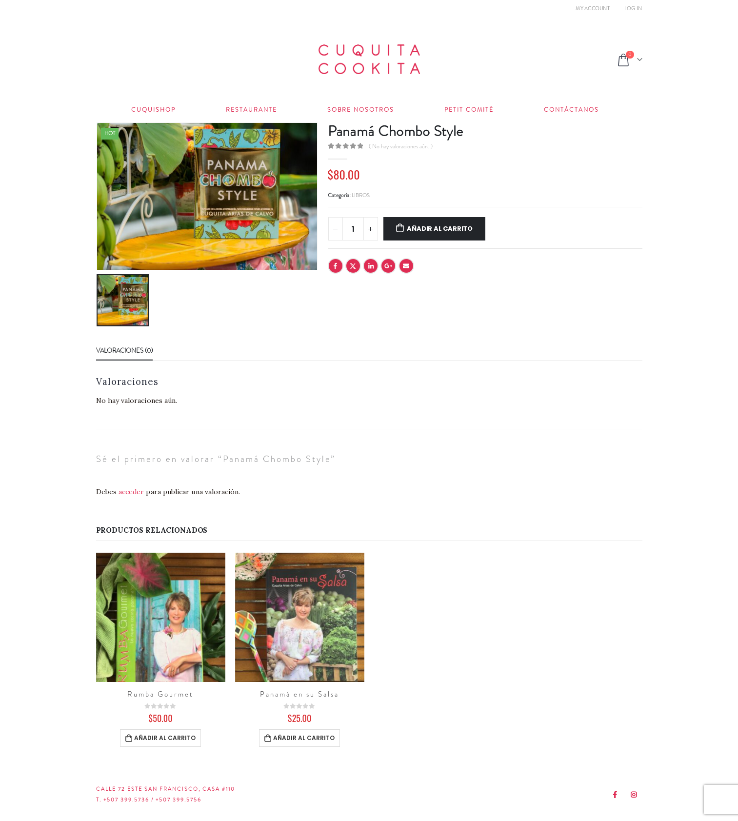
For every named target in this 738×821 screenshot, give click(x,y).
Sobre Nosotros (360, 109)
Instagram (634, 794)
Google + (388, 266)
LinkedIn (371, 266)
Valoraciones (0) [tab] (124, 350)
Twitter (353, 266)
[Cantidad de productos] (353, 228)
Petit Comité (469, 109)
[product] (160, 617)
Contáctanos (571, 109)
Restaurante (251, 109)
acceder (131, 491)
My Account (593, 8)
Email (406, 266)
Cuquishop (153, 109)
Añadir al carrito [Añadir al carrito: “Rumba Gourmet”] (165, 738)
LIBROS (361, 195)
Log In (633, 8)
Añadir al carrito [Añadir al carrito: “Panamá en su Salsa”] (304, 738)
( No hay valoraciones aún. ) (401, 146)
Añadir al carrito (440, 228)
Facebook (335, 266)
